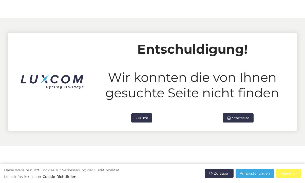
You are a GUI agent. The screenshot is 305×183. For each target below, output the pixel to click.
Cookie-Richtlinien (60, 176)
